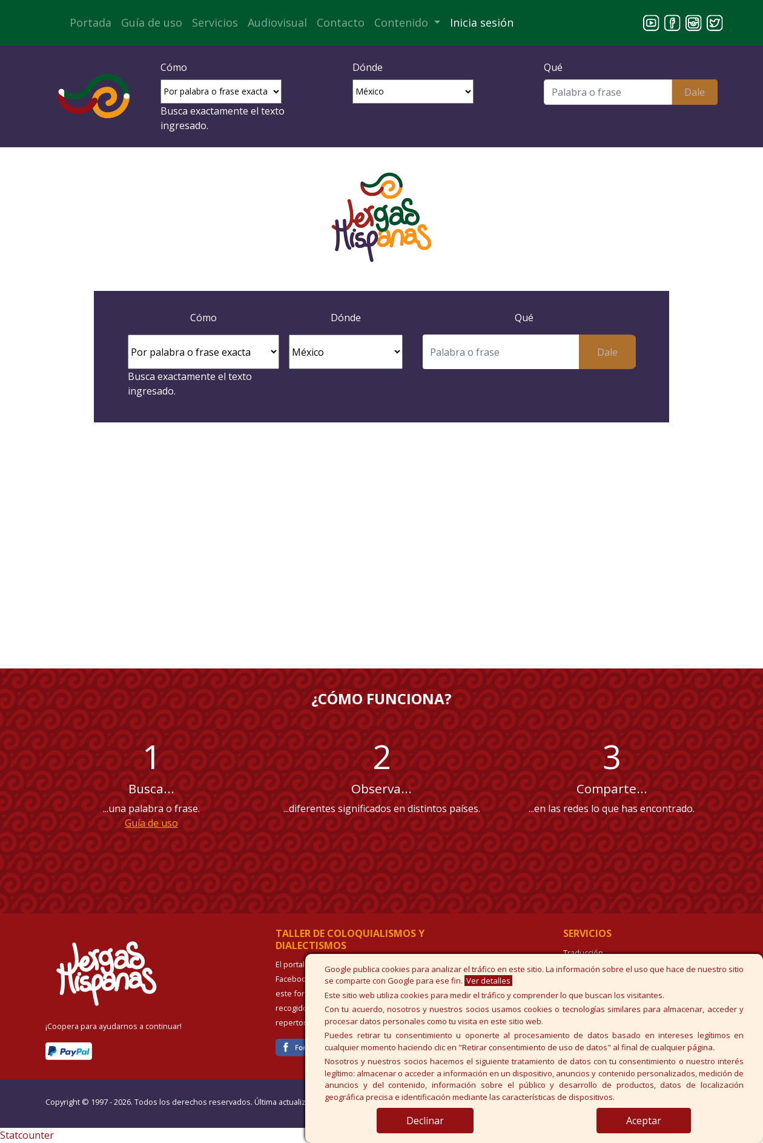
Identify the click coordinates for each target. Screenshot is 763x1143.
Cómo (173, 67)
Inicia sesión (482, 22)
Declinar (425, 1120)
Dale (694, 92)
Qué (553, 67)
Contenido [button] (402, 22)
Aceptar (643, 1120)
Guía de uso (151, 22)
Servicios (215, 22)
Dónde (367, 67)
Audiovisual (277, 22)
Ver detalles (488, 980)
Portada (90, 22)
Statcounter (27, 1135)
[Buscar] (608, 92)
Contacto (341, 22)
